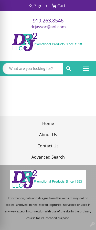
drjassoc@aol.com (48, 27)
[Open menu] (86, 68)
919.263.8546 (48, 20)
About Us (48, 134)
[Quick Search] (33, 68)
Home (48, 123)
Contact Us (48, 146)
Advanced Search (48, 157)
